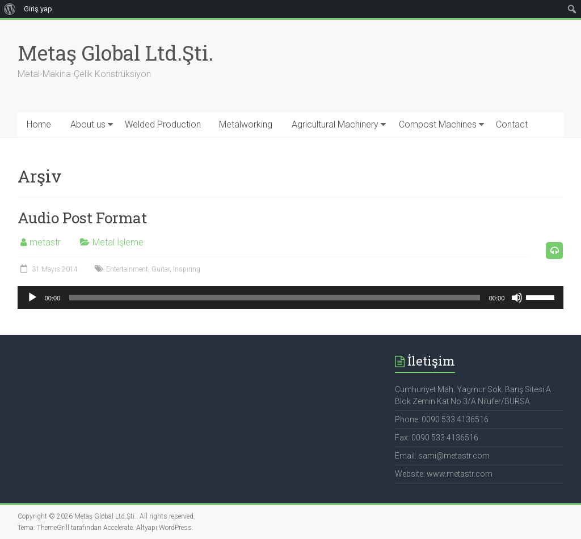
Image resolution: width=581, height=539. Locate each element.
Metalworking (245, 124)
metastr (45, 242)
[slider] (274, 297)
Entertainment (127, 269)
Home (39, 124)
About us (88, 124)
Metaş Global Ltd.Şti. (115, 52)
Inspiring (186, 269)
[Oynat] (32, 297)
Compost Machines (438, 124)
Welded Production (163, 124)
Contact (512, 124)
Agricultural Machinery (335, 124)
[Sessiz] (517, 297)
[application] (291, 297)
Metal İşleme (118, 242)
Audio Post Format (82, 217)
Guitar (160, 269)
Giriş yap (38, 9)
